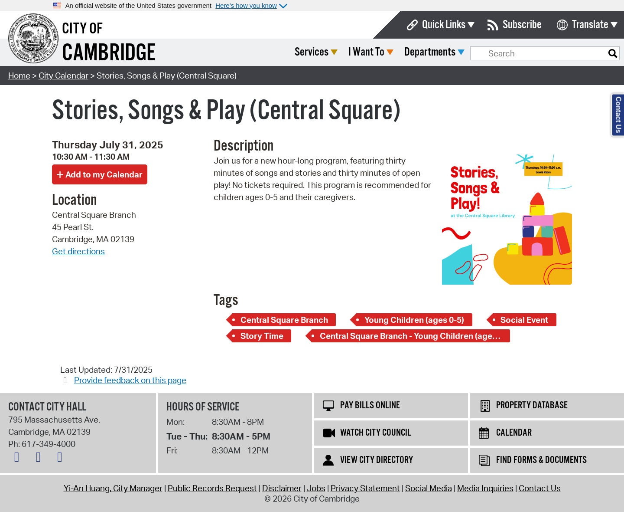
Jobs (316, 488)
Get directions (78, 251)
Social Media (428, 488)
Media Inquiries (485, 488)
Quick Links (443, 25)
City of (82, 29)
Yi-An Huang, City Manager (113, 488)
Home (19, 75)
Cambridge (109, 53)
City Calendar (63, 75)
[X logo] (19, 458)
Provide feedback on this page (130, 380)
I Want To (431, 52)
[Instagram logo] (62, 458)
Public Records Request (212, 488)
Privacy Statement (365, 488)
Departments (494, 52)
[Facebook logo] (40, 458)
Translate (590, 25)
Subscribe (522, 25)
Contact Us (540, 488)
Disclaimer (282, 488)
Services (376, 52)
